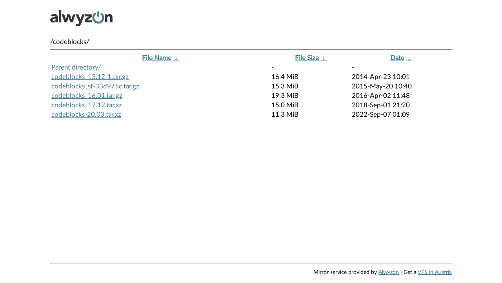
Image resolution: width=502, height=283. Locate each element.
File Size (307, 58)
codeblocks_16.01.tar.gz (86, 95)
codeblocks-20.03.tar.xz (86, 114)
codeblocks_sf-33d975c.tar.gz (95, 86)
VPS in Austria (435, 272)
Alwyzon (388, 272)
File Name (156, 58)
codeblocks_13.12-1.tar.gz (90, 77)
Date (397, 58)
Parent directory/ (76, 67)
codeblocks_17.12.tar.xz (86, 105)
